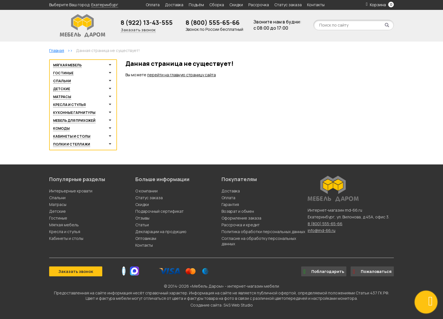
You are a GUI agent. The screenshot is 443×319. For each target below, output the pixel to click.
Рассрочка (258, 4)
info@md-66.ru (321, 230)
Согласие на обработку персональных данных (259, 241)
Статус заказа (288, 4)
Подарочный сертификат (159, 211)
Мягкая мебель (67, 65)
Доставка (174, 4)
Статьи (142, 224)
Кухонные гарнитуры (74, 112)
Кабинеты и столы (71, 136)
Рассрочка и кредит (241, 224)
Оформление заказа (241, 218)
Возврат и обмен (238, 211)
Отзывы (142, 218)
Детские (61, 88)
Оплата (153, 4)
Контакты (316, 4)
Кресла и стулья (69, 104)
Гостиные (63, 73)
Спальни (62, 81)
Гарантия (230, 204)
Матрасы (62, 96)
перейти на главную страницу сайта (181, 74)
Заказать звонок (138, 29)
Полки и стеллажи (71, 144)
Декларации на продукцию (160, 231)
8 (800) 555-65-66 (213, 23)
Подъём (196, 4)
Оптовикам (145, 238)
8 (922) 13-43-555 (147, 23)
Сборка (216, 4)
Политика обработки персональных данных (263, 231)
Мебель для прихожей (74, 120)
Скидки (236, 4)
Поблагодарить (323, 271)
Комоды (61, 128)
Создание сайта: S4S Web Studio (221, 305)
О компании (146, 191)
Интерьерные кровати (70, 191)
